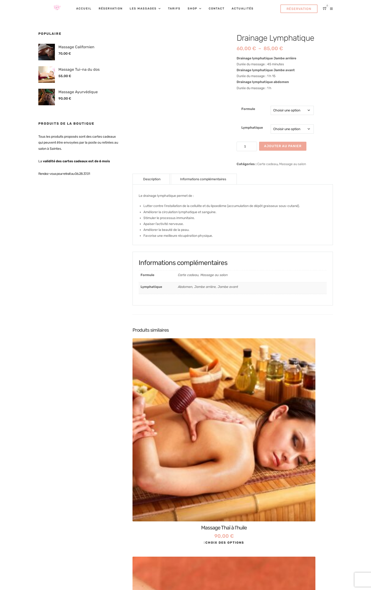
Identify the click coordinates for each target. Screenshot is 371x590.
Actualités (243, 8)
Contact (217, 8)
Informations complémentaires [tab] (203, 179)
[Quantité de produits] (247, 146)
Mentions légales (254, 487)
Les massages (143, 8)
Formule (248, 109)
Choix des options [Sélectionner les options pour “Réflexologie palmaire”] (233, 423)
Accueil (84, 8)
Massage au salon (292, 164)
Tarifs (174, 8)
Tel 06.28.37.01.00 (159, 470)
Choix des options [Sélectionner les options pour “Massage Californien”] (302, 423)
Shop (192, 8)
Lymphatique (252, 128)
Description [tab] (151, 179)
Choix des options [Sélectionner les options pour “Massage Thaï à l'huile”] (165, 423)
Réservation (111, 8)
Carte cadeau (267, 164)
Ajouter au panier (282, 146)
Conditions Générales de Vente (265, 496)
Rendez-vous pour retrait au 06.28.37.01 (64, 174)
